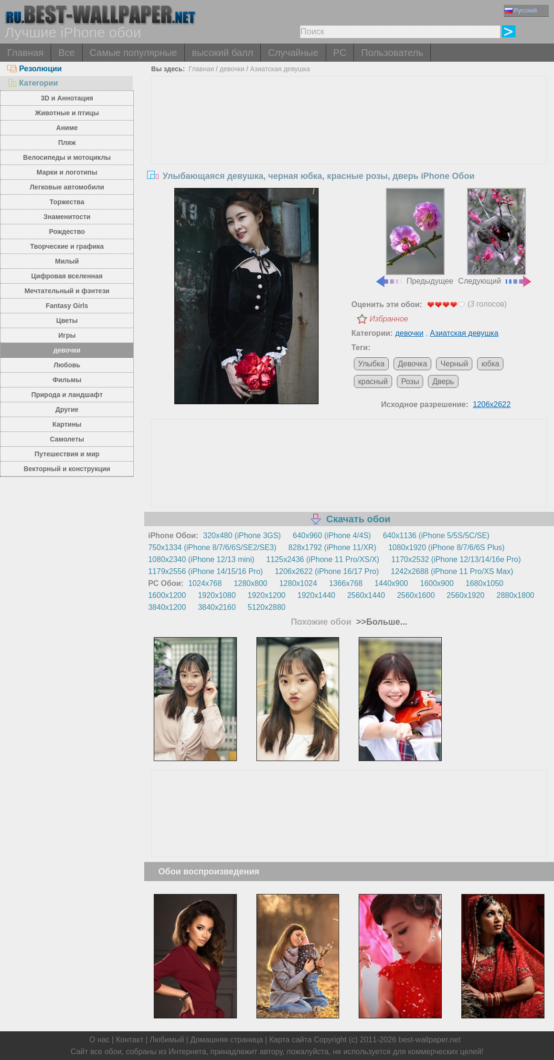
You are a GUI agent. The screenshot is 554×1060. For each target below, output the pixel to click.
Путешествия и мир (66, 454)
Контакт (130, 1040)
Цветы (67, 320)
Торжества (67, 202)
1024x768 (205, 583)
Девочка (412, 364)
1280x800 (250, 583)
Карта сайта (290, 1040)
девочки (67, 350)
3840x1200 (167, 607)
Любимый (166, 1040)
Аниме (67, 128)
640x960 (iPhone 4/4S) (332, 535)
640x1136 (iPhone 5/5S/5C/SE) (436, 535)
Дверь (443, 381)
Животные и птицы (67, 113)
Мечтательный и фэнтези (66, 291)
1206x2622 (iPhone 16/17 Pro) (327, 571)
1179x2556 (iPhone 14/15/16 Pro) (205, 571)
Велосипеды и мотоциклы (67, 157)
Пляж (67, 142)
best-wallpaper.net (429, 1040)
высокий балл (222, 52)
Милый (67, 261)
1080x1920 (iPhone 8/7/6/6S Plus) (446, 547)
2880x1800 (515, 595)
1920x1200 (267, 595)
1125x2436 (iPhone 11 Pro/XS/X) (323, 559)
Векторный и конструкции (66, 469)
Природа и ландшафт (67, 394)
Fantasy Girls (67, 305)
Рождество (67, 231)
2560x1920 (465, 595)
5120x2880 (267, 607)
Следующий (495, 237)
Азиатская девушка (280, 69)
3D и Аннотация (67, 98)
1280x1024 (298, 583)
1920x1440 (316, 595)
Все (66, 52)
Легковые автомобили (67, 187)
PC (340, 52)
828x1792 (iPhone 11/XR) (332, 547)
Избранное (389, 319)
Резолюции (34, 69)
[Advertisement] (349, 148)
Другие (66, 409)
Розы (410, 381)
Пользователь (392, 52)
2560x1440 (366, 595)
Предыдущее (414, 237)
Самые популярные (133, 52)
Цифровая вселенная (67, 276)
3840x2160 (216, 607)
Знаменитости (67, 217)
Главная (25, 52)
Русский (521, 10)
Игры (66, 335)
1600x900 (437, 583)
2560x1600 (416, 595)
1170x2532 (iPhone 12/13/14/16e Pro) (456, 559)
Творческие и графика (67, 246)
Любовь (66, 365)
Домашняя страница (226, 1040)
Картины (67, 424)
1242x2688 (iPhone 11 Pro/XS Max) (452, 571)
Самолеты (67, 439)
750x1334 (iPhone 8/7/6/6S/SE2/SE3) (212, 547)
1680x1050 (484, 583)
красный (373, 381)
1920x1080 (216, 595)
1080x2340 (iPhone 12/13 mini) (201, 559)
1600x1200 (167, 595)
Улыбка (371, 364)
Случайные (293, 52)
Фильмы (67, 380)
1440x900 (391, 583)
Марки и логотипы (67, 172)
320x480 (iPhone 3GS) (242, 535)
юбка (490, 364)
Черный (454, 364)
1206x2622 (492, 404)
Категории (32, 83)
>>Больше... (380, 622)
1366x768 (345, 583)
